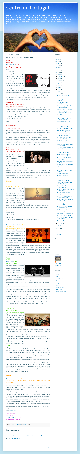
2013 (57, 59)
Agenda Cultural (14, 426)
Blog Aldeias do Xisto (61, 291)
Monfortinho (59, 283)
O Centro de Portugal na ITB (63, 173)
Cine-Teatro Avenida (11, 417)
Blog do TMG (12, 410)
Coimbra (58, 274)
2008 (57, 70)
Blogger (48, 447)
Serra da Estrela (59, 278)
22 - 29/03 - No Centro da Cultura (65, 128)
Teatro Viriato (9, 261)
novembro (60, 76)
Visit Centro (58, 234)
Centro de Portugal (27, 8)
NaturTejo (58, 285)
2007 (57, 72)
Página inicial (29, 435)
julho (59, 85)
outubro (59, 78)
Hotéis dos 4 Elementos (62, 220)
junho (59, 87)
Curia (57, 280)
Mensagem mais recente (12, 435)
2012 (57, 61)
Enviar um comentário (13, 432)
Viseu (57, 276)
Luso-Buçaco (59, 282)
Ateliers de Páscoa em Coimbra (64, 109)
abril (59, 91)
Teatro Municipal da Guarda (13, 378)
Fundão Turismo (60, 287)
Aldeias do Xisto (59, 289)
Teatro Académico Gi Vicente (13, 224)
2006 (57, 228)
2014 (57, 57)
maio (59, 89)
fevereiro (60, 223)
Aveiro (57, 272)
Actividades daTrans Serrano (64, 168)
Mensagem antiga (45, 435)
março (59, 93)
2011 (57, 63)
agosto (59, 83)
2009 (57, 67)
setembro (60, 80)
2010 (57, 65)
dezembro (60, 74)
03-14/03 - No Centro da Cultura (64, 215)
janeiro (59, 225)
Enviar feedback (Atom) (17, 438)
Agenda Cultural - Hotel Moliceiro (65, 213)
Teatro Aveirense (10, 64)
